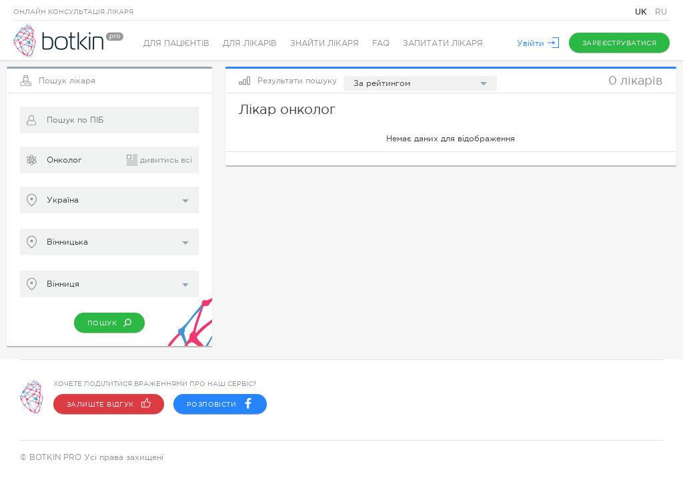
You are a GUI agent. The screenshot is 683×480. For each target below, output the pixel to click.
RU (661, 12)
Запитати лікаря (443, 43)
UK (642, 11)
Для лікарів (250, 43)
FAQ (381, 43)
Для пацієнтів (176, 43)
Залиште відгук (109, 404)
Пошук (109, 323)
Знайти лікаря (324, 43)
